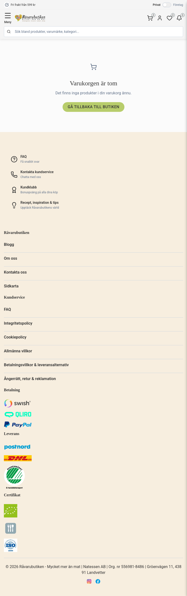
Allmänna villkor (18, 351)
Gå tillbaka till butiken (93, 107)
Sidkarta (11, 286)
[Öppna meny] (8, 18)
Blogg (9, 244)
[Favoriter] (169, 18)
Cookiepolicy (15, 337)
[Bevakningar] (179, 18)
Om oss (10, 258)
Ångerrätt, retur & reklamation (30, 378)
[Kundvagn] (150, 18)
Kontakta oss (15, 272)
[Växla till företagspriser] (166, 4)
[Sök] (93, 31)
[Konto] (160, 18)
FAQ (7, 309)
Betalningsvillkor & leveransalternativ (36, 365)
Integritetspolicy (18, 323)
